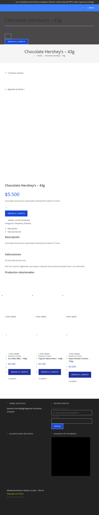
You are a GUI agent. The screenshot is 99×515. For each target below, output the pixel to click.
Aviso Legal (41, 496)
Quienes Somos (13, 334)
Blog (22, 334)
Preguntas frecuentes (33, 334)
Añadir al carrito (16, 42)
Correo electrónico (59, 334)
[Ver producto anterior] (7, 73)
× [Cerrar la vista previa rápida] (0, 504)
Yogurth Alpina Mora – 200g (50, 284)
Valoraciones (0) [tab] (14, 158)
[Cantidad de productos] (8, 36)
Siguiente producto (15, 89)
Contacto (10, 337)
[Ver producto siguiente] (24, 89)
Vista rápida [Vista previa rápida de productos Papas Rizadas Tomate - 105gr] (70, 242)
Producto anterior (16, 73)
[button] (17, 146)
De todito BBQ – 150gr (17, 284)
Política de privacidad (54, 496)
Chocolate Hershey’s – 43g (55, 55)
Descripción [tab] (12, 154)
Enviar (57, 352)
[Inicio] (34, 55)
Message (55, 343)
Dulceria (27, 149)
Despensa (19, 149)
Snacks (18, 282)
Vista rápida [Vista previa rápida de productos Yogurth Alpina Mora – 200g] (40, 242)
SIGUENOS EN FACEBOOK (65, 360)
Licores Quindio (48, 500)
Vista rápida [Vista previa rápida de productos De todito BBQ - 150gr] (10, 242)
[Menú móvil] (89, 8)
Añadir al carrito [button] (19, 298)
